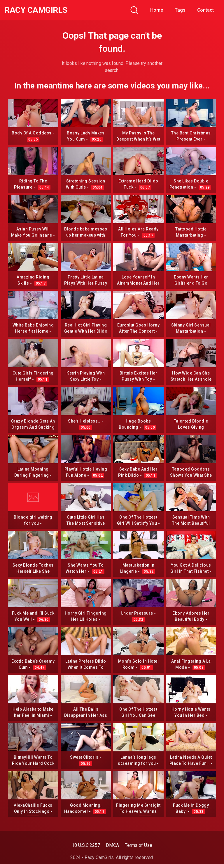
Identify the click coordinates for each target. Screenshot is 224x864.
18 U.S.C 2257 (86, 845)
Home (156, 10)
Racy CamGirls (35, 10)
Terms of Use (138, 845)
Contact (205, 10)
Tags (180, 10)
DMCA (112, 845)
